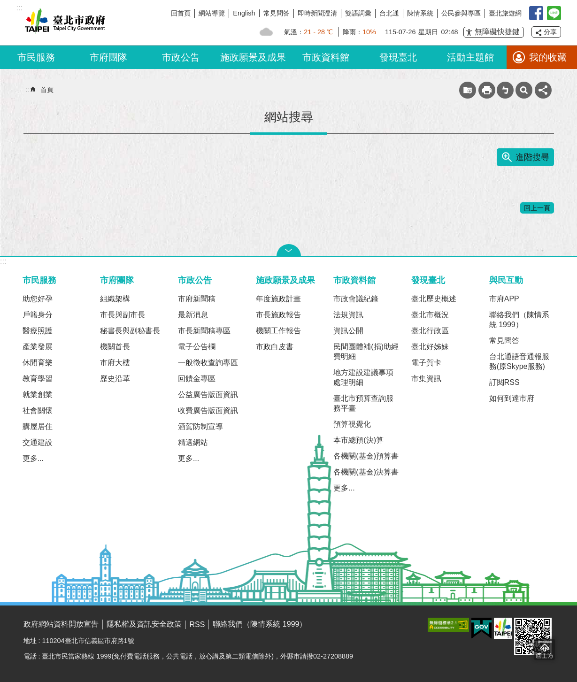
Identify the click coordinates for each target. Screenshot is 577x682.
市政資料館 (325, 57)
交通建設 (38, 442)
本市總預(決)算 (358, 440)
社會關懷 (38, 410)
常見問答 (276, 13)
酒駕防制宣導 (200, 426)
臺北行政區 (430, 331)
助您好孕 (38, 299)
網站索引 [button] (523, 90)
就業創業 (38, 394)
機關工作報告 (278, 331)
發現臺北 (398, 57)
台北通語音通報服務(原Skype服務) (519, 361)
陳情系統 (420, 13)
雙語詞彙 (358, 13)
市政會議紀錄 (355, 299)
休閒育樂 (38, 363)
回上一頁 (537, 208)
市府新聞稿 (196, 299)
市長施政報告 (278, 315)
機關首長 (115, 347)
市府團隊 (108, 57)
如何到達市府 (511, 398)
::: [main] (29, 89)
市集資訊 (426, 379)
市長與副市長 (122, 315)
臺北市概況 (430, 315)
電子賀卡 (426, 363)
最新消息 (193, 315)
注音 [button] (505, 90)
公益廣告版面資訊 (208, 394)
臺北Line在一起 (554, 13)
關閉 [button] (289, 250)
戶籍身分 (38, 315)
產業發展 (38, 347)
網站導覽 (212, 13)
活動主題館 (470, 57)
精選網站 (193, 442)
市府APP (504, 299)
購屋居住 (38, 426)
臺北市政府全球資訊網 (63, 22)
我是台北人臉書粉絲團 (536, 13)
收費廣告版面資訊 (208, 410)
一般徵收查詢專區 (208, 363)
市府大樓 (115, 363)
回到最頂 (544, 649)
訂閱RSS (504, 382)
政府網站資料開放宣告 (61, 624)
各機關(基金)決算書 (366, 472)
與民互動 (506, 280)
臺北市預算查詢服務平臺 (363, 403)
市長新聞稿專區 (204, 331)
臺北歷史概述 (433, 299)
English (244, 13)
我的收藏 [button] (548, 57)
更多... (33, 458)
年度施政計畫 (278, 299)
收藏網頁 (467, 90)
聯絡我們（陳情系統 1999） (519, 320)
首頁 (47, 89)
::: (3, 261)
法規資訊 (348, 315)
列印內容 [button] (486, 90)
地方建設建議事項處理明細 (363, 377)
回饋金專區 (196, 379)
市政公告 (181, 57)
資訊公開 (348, 331)
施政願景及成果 (253, 57)
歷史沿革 (115, 379)
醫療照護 (38, 331)
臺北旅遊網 (505, 13)
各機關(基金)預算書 (366, 456)
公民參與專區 (461, 13)
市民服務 (36, 57)
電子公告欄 (196, 347)
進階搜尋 (532, 157)
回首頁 (181, 13)
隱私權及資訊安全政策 (144, 624)
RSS (197, 624)
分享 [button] (550, 32)
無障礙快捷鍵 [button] (497, 32)
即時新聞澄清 (317, 13)
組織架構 (115, 299)
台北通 (389, 13)
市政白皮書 (274, 347)
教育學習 (38, 379)
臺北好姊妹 (430, 347)
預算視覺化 (352, 424)
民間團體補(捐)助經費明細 (366, 351)
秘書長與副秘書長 (130, 331)
